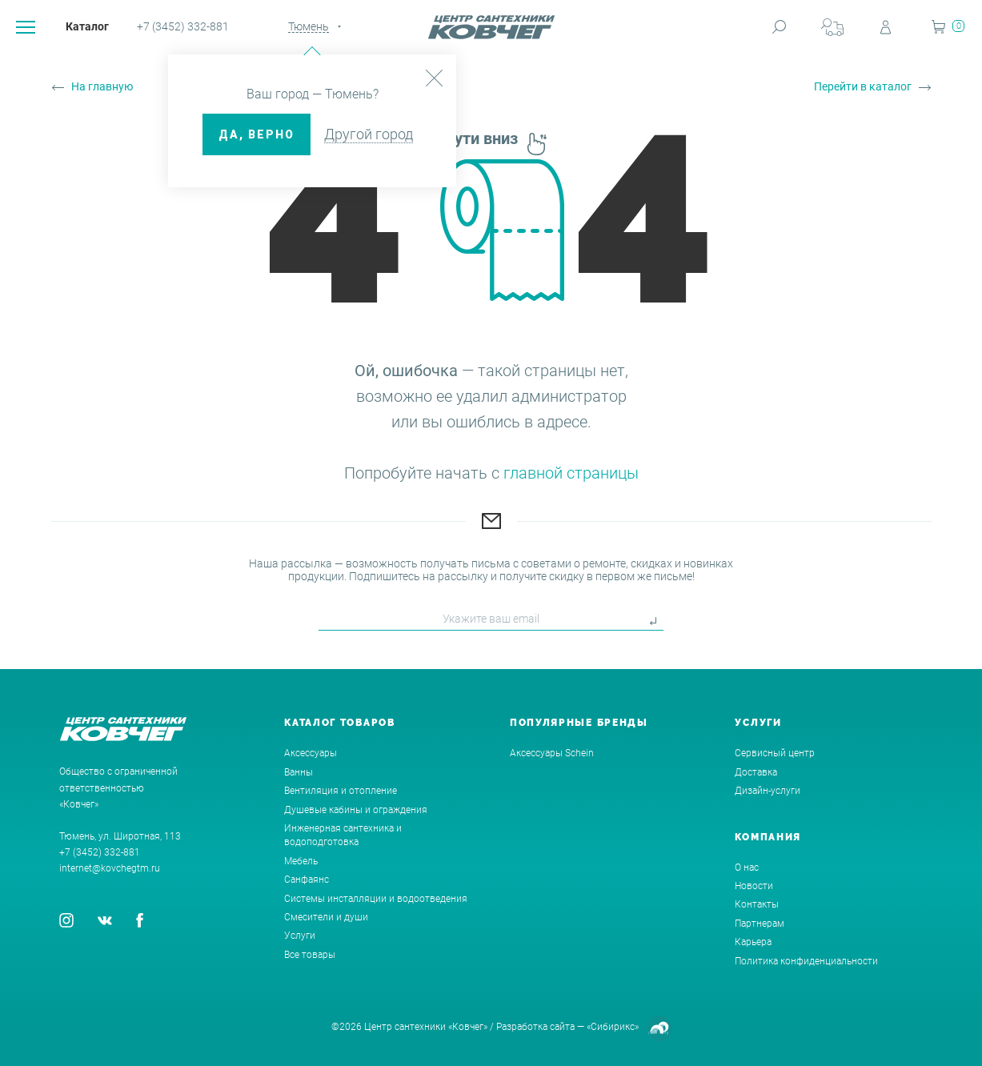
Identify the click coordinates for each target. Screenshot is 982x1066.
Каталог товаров (339, 722)
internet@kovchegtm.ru (109, 868)
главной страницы (571, 473)
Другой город (368, 134)
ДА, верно (256, 134)
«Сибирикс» (613, 1026)
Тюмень (308, 26)
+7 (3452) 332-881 (183, 26)
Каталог (87, 26)
